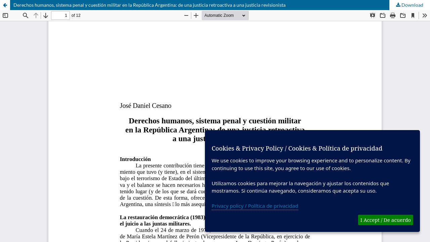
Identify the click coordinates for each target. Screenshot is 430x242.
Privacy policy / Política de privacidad (255, 205)
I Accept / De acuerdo (385, 219)
